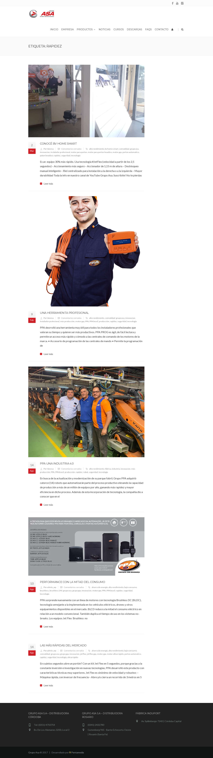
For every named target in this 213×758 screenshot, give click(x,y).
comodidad (124, 149)
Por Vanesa (49, 149)
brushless (44, 590)
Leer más (48, 184)
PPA (87, 321)
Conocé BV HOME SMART (58, 143)
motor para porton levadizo (100, 152)
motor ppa (117, 152)
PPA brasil (94, 321)
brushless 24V (56, 590)
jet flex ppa (91, 654)
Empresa (67, 29)
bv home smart (111, 149)
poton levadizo (46, 155)
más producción (67, 321)
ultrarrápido (72, 657)
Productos (86, 29)
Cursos (118, 29)
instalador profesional (60, 152)
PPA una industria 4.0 (57, 463)
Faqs (148, 29)
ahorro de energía (100, 587)
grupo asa (134, 149)
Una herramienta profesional (64, 312)
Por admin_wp (50, 587)
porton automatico (130, 152)
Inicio (54, 29)
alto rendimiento (96, 149)
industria (116, 469)
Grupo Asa (33, 752)
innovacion (45, 152)
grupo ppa (76, 590)
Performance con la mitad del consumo (72, 582)
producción (104, 321)
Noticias (104, 29)
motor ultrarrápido (115, 654)
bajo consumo (130, 587)
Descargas (134, 29)
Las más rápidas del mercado (63, 645)
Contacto (161, 29)
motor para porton (79, 152)
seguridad (65, 155)
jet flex (83, 654)
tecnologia (75, 155)
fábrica (108, 469)
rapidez (57, 155)
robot (85, 472)
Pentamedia (76, 752)
